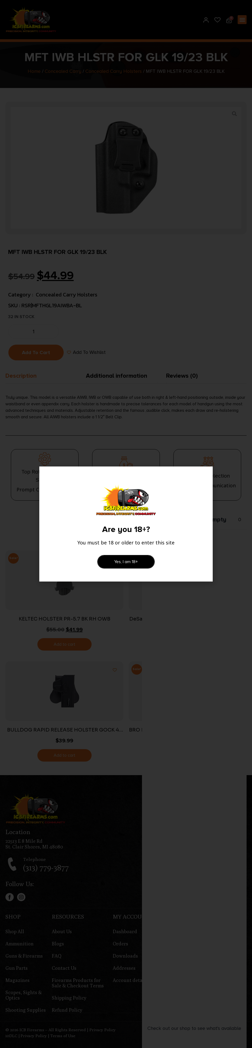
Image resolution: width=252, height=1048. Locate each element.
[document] (126, 524)
